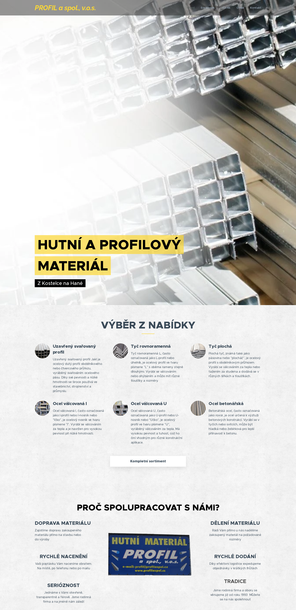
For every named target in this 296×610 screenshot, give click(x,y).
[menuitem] (190, 7)
